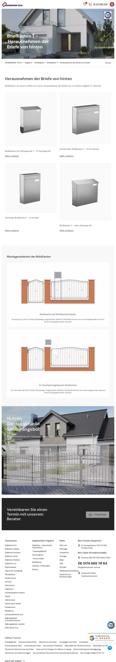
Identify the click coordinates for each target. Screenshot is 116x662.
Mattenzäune (10, 567)
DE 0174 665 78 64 (93, 563)
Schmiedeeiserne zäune (15, 593)
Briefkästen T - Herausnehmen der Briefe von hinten (68, 63)
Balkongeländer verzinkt (15, 624)
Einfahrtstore (10, 578)
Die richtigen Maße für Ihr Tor (92, 653)
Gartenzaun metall (12, 604)
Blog (61, 560)
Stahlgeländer (11, 642)
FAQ (61, 564)
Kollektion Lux (10, 564)
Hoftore (8, 582)
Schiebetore (10, 607)
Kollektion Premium (13, 553)
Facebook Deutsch (89, 576)
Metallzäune (10, 574)
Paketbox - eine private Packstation (42, 546)
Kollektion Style (11, 556)
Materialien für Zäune (102, 646)
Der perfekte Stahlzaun (53, 646)
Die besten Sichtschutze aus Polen (19, 649)
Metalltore (9, 611)
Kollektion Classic (12, 549)
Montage (63, 549)
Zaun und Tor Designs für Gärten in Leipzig (53, 649)
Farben (35, 569)
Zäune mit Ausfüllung (13, 571)
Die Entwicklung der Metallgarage (87, 649)
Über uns (63, 545)
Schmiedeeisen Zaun (13, 646)
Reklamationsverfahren (69, 571)
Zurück (108, 63)
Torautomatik (38, 559)
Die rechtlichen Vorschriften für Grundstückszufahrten (55, 653)
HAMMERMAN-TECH (13, 63)
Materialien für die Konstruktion (78, 646)
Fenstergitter (37, 555)
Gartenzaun (10, 600)
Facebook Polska (89, 573)
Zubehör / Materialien (41, 566)
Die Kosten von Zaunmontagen (18, 653)
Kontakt (63, 567)
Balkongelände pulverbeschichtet (12, 619)
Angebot (28, 63)
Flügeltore (9, 589)
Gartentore (10, 585)
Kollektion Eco (11, 545)
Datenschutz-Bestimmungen (66, 575)
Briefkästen (39, 63)
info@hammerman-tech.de (89, 567)
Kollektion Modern (12, 560)
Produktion (64, 553)
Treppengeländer (39, 551)
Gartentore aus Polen (48, 642)
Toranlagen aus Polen (68, 642)
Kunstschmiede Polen (28, 642)
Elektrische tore (11, 628)
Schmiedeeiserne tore (14, 615)
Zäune (7, 596)
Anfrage (63, 556)
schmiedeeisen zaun (32, 646)
